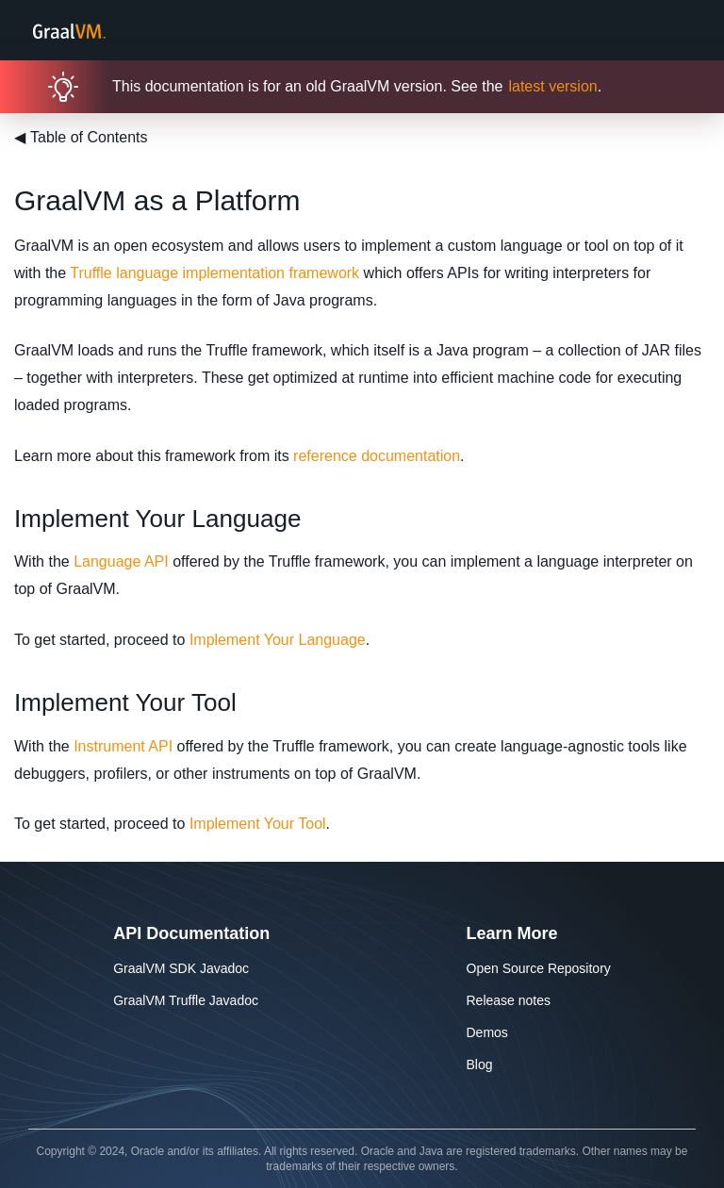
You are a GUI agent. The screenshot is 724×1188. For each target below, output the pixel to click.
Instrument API (123, 746)
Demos (487, 1032)
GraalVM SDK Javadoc (181, 968)
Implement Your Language (277, 640)
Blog (480, 1064)
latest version (552, 86)
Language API (121, 561)
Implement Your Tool (257, 824)
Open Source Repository (539, 968)
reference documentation (376, 456)
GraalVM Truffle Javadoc (185, 1000)
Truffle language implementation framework (214, 273)
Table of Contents (81, 137)
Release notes (509, 1000)
